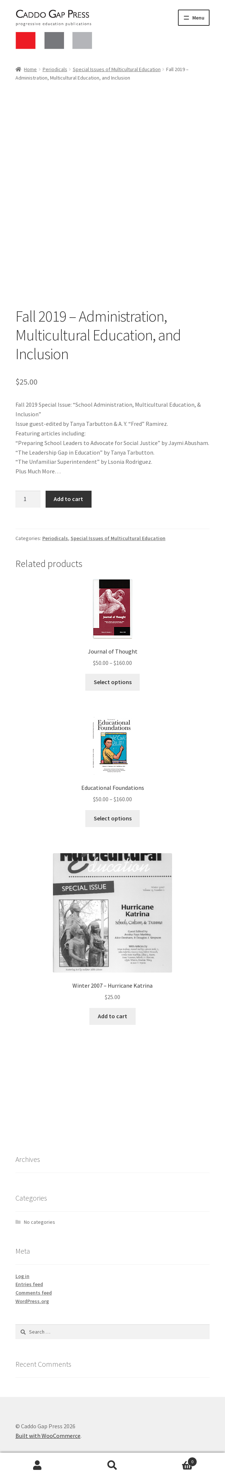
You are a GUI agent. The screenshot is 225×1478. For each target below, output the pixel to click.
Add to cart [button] (112, 1016)
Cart (173, 1460)
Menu (198, 17)
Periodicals (55, 69)
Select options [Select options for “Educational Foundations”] (113, 818)
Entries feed (29, 1284)
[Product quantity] (27, 499)
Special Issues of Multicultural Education (117, 69)
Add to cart (68, 498)
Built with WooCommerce (48, 1435)
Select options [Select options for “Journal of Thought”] (113, 682)
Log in (22, 1276)
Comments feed (33, 1292)
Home (30, 69)
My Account (37, 1465)
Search (112, 1465)
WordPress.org (32, 1301)
